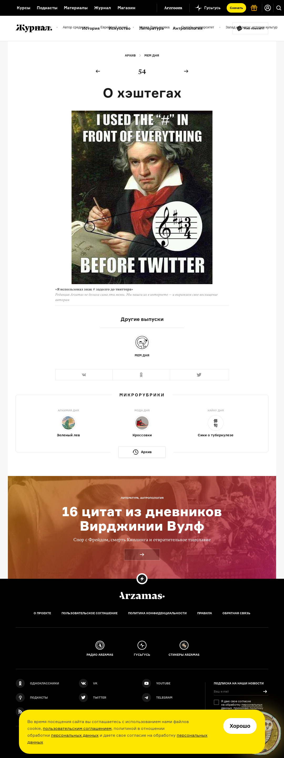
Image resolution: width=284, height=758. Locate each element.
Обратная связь (236, 613)
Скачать (236, 8)
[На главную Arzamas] (5, 8)
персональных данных (75, 735)
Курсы (23, 7)
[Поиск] (278, 8)
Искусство (119, 28)
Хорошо (240, 726)
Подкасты (47, 7)
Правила (204, 613)
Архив (130, 55)
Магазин (126, 7)
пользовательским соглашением (77, 728)
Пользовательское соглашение (90, 613)
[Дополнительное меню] (147, 8)
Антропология (187, 28)
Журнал (102, 7)
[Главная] (142, 595)
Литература (151, 28)
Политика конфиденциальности (157, 613)
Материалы (76, 7)
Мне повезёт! (254, 28)
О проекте (42, 613)
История (91, 28)
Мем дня (151, 55)
